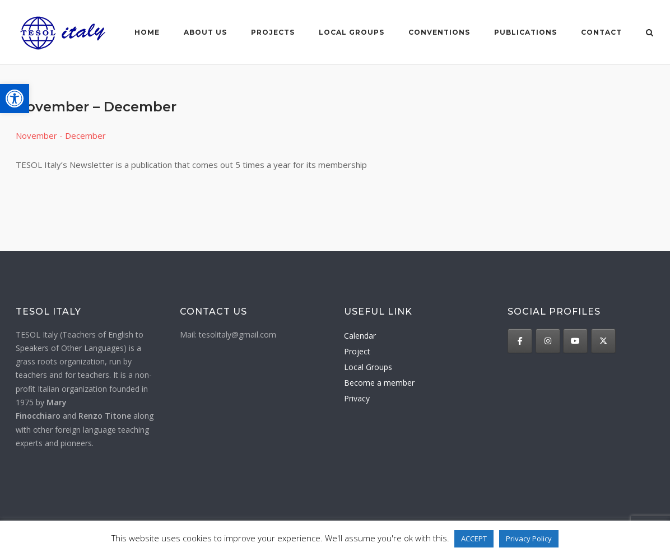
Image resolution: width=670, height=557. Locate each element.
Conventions (439, 32)
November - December (61, 135)
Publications (525, 32)
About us (205, 32)
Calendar (360, 335)
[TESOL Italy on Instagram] (548, 341)
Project (357, 351)
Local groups (351, 32)
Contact (601, 32)
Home (147, 32)
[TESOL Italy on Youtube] (575, 341)
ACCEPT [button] (474, 538)
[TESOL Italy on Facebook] (520, 341)
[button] (14, 98)
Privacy (357, 398)
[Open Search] (649, 34)
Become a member (379, 382)
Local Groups (368, 367)
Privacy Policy (529, 538)
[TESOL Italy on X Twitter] (603, 341)
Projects (273, 32)
